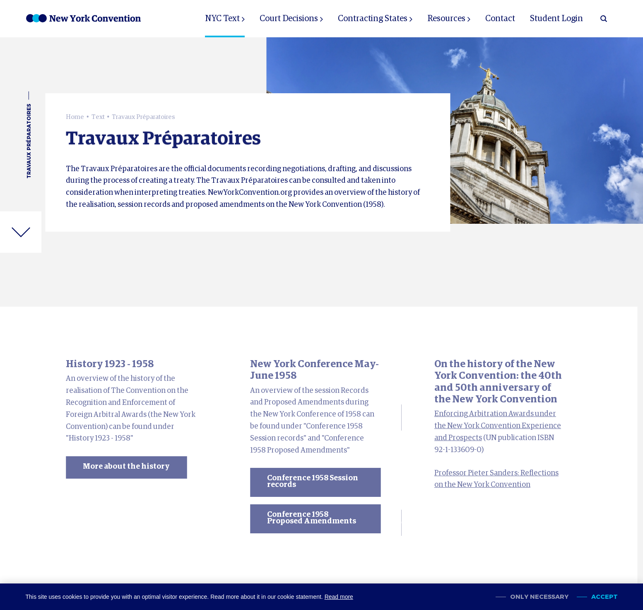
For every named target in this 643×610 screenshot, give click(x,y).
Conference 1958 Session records (312, 481)
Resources (446, 19)
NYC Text (222, 19)
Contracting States (372, 19)
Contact (500, 19)
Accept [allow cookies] (604, 597)
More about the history (126, 466)
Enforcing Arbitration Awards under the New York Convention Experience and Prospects (497, 426)
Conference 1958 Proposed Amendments (311, 518)
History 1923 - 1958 (110, 364)
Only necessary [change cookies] (539, 597)
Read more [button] (339, 596)
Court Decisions (289, 19)
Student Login (556, 19)
